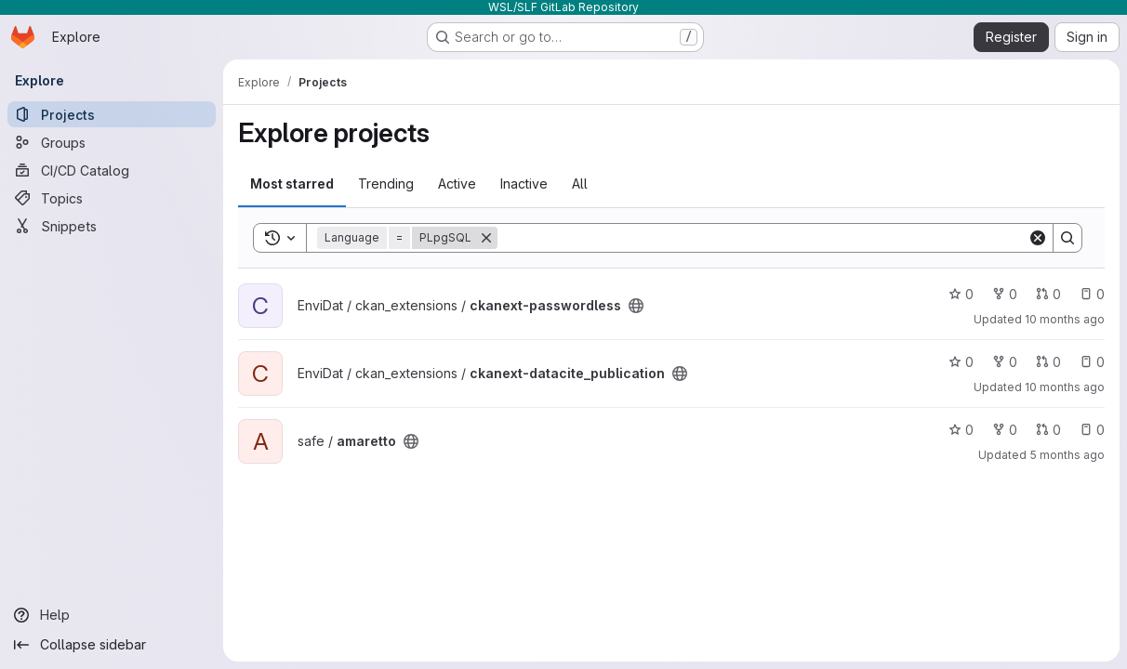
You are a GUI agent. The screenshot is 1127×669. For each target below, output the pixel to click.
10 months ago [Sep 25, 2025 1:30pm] (1065, 387)
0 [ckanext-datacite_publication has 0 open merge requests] (1048, 362)
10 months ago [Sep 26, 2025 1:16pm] (1065, 319)
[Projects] (111, 114)
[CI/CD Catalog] (111, 170)
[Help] (111, 615)
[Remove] (486, 238)
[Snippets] (111, 226)
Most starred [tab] (292, 183)
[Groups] (111, 142)
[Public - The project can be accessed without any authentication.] (636, 305)
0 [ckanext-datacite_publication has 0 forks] (1004, 362)
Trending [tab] (386, 183)
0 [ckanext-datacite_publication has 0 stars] (961, 362)
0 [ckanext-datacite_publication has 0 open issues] (1092, 362)
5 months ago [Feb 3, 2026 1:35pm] (1067, 455)
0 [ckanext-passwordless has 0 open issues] (1092, 294)
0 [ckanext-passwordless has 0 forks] (1004, 294)
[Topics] (111, 198)
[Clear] (1038, 238)
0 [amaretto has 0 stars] (961, 430)
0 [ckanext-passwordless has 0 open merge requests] (1048, 294)
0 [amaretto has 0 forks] (1004, 430)
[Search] (762, 238)
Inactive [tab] (524, 183)
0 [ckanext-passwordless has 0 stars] (961, 294)
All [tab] (580, 183)
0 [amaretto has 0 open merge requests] (1048, 430)
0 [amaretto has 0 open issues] (1092, 430)
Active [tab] (457, 183)
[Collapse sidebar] (111, 645)
